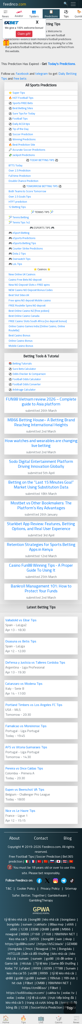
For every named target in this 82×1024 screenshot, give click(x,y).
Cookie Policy (26, 888)
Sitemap (71, 888)
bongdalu (13, 924)
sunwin (27, 924)
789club (54, 978)
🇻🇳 (71, 861)
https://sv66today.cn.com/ (25, 993)
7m (53, 949)
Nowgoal (42, 949)
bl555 (35, 939)
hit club (17, 983)
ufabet (25, 968)
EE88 (34, 929)
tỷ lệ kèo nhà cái (15, 919)
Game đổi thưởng (63, 963)
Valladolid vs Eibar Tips (20, 620)
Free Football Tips (21, 856)
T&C (8, 888)
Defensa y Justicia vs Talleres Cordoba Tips (35, 662)
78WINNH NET (64, 934)
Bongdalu (65, 949)
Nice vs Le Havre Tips (20, 811)
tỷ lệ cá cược (37, 997)
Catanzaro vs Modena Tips (23, 683)
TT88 (59, 968)
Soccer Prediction (48, 856)
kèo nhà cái (51, 919)
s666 (70, 924)
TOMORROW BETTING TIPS (42, 186)
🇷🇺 (52, 861)
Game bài (11, 963)
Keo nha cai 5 (18, 939)
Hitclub (27, 963)
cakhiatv (41, 924)
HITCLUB (14, 953)
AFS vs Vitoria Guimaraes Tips (26, 747)
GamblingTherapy (41, 900)
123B (24, 929)
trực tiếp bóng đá (61, 997)
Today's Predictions (61, 64)
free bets (20, 78)
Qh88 (45, 929)
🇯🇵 (58, 861)
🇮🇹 (27, 861)
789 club (69, 978)
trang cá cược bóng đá (42, 1002)
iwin (59, 939)
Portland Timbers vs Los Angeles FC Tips (33, 705)
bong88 (35, 919)
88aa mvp (57, 924)
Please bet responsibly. (44, 873)
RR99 (37, 968)
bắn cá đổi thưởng (36, 953)
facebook (22, 73)
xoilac (10, 997)
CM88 (40, 983)
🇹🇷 (39, 861)
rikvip (68, 939)
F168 (36, 934)
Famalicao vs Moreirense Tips (26, 726)
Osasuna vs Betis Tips (20, 641)
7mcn (29, 949)
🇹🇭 (65, 861)
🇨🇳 (46, 861)
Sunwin (71, 968)
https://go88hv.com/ (20, 944)
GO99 (48, 968)
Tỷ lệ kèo (41, 963)
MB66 (66, 929)
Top (70, 1008)
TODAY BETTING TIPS (42, 160)
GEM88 (72, 944)
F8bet (29, 983)
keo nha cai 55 (16, 973)
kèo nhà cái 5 (15, 1002)
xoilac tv (68, 993)
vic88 (33, 973)
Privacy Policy (50, 888)
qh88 (55, 929)
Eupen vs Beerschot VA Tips (24, 789)
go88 (50, 958)
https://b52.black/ (51, 944)
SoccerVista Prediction (46, 1007)
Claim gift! (24, 33)
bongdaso (68, 919)
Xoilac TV (11, 968)
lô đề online (65, 958)
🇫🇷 (33, 861)
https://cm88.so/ (34, 988)
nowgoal (11, 934)
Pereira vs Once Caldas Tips (24, 768)
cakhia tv (54, 993)
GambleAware (57, 895)
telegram (41, 73)
